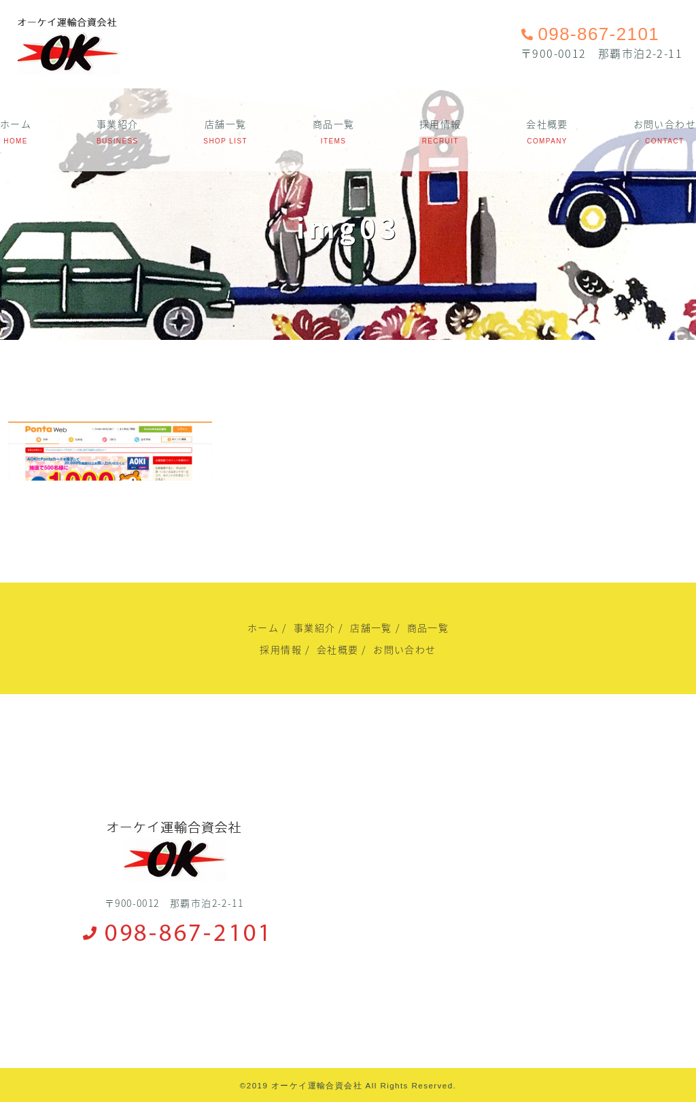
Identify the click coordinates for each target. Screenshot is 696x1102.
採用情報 (440, 124)
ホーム (15, 124)
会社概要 (547, 124)
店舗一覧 (226, 124)
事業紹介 (118, 124)
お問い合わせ (664, 124)
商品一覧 (334, 124)
